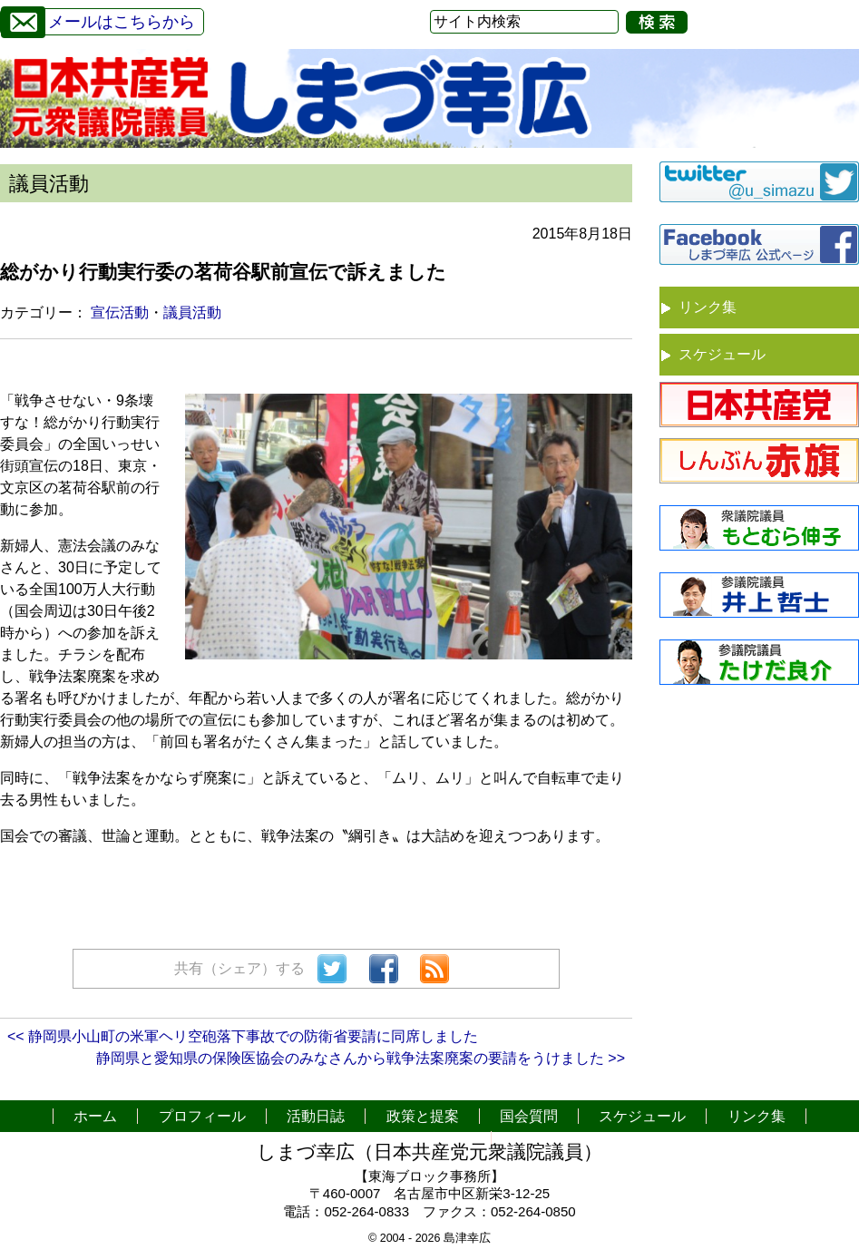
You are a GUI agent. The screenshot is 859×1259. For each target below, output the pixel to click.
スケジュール (722, 354)
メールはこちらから (98, 19)
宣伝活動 (120, 312)
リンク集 (707, 307)
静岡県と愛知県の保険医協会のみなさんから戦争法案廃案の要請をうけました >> (360, 1058)
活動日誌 (316, 1116)
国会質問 (529, 1116)
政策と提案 (422, 1116)
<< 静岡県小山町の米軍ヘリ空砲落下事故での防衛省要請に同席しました (242, 1036)
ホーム (95, 1116)
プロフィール (202, 1116)
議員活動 (192, 312)
